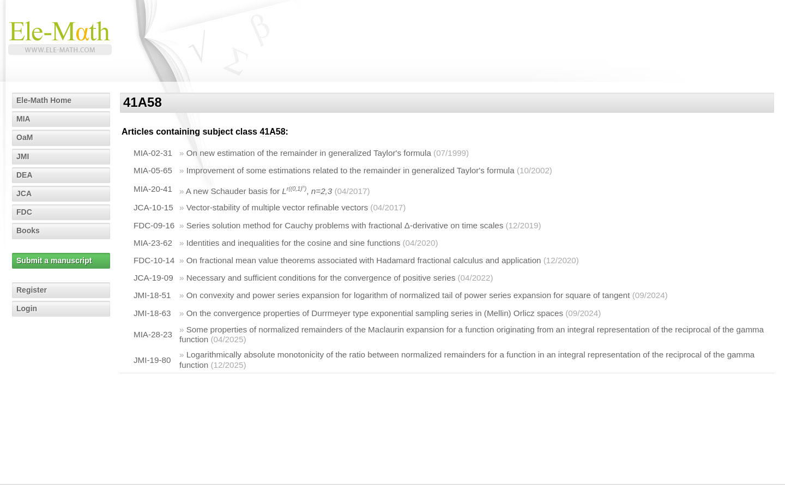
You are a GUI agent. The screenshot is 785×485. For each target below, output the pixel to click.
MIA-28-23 (153, 334)
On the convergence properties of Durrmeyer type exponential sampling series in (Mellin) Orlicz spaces (374, 313)
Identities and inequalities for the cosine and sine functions (293, 242)
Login (26, 308)
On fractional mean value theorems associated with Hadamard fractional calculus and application (363, 260)
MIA (23, 118)
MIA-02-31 (153, 152)
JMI (22, 156)
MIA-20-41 (153, 188)
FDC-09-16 (154, 225)
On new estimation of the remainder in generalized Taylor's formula (308, 152)
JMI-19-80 (152, 360)
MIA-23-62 (153, 242)
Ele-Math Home (43, 100)
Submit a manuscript (54, 260)
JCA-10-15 (153, 207)
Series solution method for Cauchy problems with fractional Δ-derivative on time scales (345, 225)
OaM (24, 137)
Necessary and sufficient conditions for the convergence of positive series (321, 277)
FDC (24, 212)
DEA (24, 175)
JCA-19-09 (153, 277)
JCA (24, 193)
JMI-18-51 (152, 295)
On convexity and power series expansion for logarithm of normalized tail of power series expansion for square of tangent (408, 295)
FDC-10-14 (154, 260)
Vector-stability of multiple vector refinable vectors (277, 207)
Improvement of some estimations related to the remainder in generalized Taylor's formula (350, 170)
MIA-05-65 (153, 170)
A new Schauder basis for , (259, 191)
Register (31, 290)
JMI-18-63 (152, 313)
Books (28, 230)
